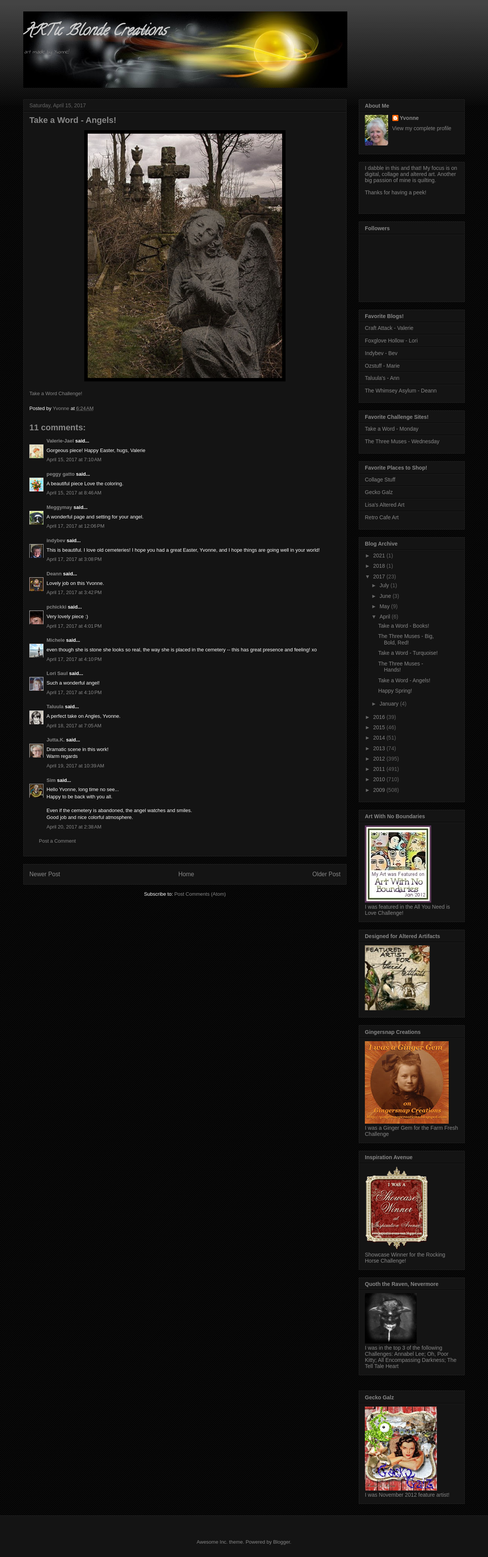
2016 (380, 717)
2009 (380, 790)
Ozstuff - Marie (382, 366)
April (385, 617)
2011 (380, 769)
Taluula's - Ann (382, 378)
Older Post (326, 874)
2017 (380, 576)
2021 (380, 555)
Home (186, 874)
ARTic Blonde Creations (94, 32)
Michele (56, 640)
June (385, 596)
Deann (54, 574)
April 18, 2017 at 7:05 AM (74, 725)
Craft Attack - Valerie (389, 328)
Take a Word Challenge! (55, 393)
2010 (380, 779)
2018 (380, 566)
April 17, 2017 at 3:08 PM (74, 559)
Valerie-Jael (60, 441)
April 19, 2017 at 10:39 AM (75, 766)
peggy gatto (61, 474)
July (384, 585)
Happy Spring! (395, 691)
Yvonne (409, 118)
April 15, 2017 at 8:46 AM (74, 493)
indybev (56, 540)
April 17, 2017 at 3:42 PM (74, 592)
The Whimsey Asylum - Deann (401, 391)
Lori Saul (57, 673)
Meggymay (59, 507)
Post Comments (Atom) (200, 894)
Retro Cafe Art (382, 517)
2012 (380, 759)
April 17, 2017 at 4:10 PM (74, 659)
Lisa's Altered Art (385, 505)
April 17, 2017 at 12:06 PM (75, 526)
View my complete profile (421, 128)
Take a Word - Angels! (404, 680)
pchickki (56, 607)
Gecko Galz (379, 492)
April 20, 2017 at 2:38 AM (74, 827)
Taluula (55, 706)
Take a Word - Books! (403, 626)
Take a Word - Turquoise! (408, 653)
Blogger (281, 1542)
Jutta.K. (56, 740)
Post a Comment (57, 841)
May (385, 606)
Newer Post (44, 874)
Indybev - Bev (381, 353)
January (389, 704)
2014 (380, 738)
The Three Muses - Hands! (400, 667)
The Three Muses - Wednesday (402, 441)
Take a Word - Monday (392, 429)
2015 (380, 727)
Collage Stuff (380, 479)
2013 (380, 748)
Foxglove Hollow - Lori (391, 341)
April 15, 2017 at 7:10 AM (74, 459)
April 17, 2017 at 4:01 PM (74, 626)
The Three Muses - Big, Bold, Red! (406, 639)
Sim (51, 780)
